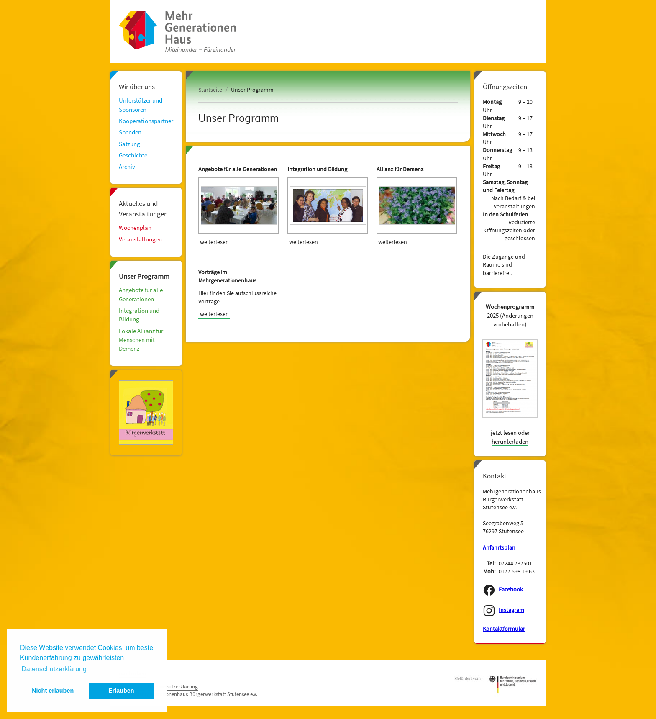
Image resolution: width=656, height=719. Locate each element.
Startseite (210, 89)
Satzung (129, 144)
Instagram (511, 610)
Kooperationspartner (146, 121)
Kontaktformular (504, 628)
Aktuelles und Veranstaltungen (143, 208)
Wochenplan (135, 227)
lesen (510, 433)
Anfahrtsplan (499, 547)
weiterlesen (214, 242)
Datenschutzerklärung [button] (54, 669)
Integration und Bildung (139, 314)
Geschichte (133, 155)
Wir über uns (137, 86)
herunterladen (510, 441)
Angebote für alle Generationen (141, 294)
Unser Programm (144, 276)
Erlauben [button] (121, 690)
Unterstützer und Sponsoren (140, 104)
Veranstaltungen (140, 239)
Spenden (130, 132)
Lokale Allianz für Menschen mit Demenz (141, 340)
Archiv (127, 166)
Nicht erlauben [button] (53, 690)
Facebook (511, 589)
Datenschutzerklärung (173, 686)
